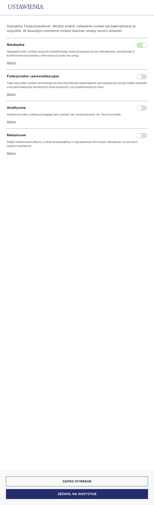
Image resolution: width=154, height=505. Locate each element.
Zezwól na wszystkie (77, 494)
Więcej (11, 63)
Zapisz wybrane (77, 481)
